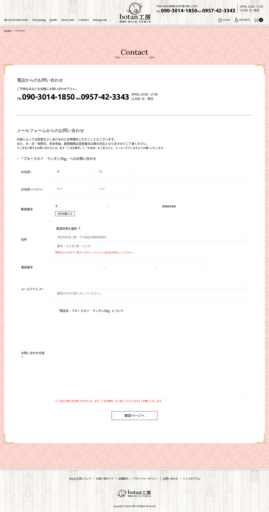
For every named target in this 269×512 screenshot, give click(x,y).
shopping (39, 20)
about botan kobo (16, 20)
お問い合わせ (170, 478)
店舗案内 (123, 478)
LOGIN (224, 19)
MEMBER (242, 19)
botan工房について (80, 478)
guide (53, 20)
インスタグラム (191, 478)
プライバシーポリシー (145, 478)
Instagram (100, 20)
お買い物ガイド (105, 478)
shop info (68, 20)
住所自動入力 (65, 213)
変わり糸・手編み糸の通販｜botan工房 (134, 13)
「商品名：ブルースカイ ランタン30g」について (151, 353)
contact (83, 20)
